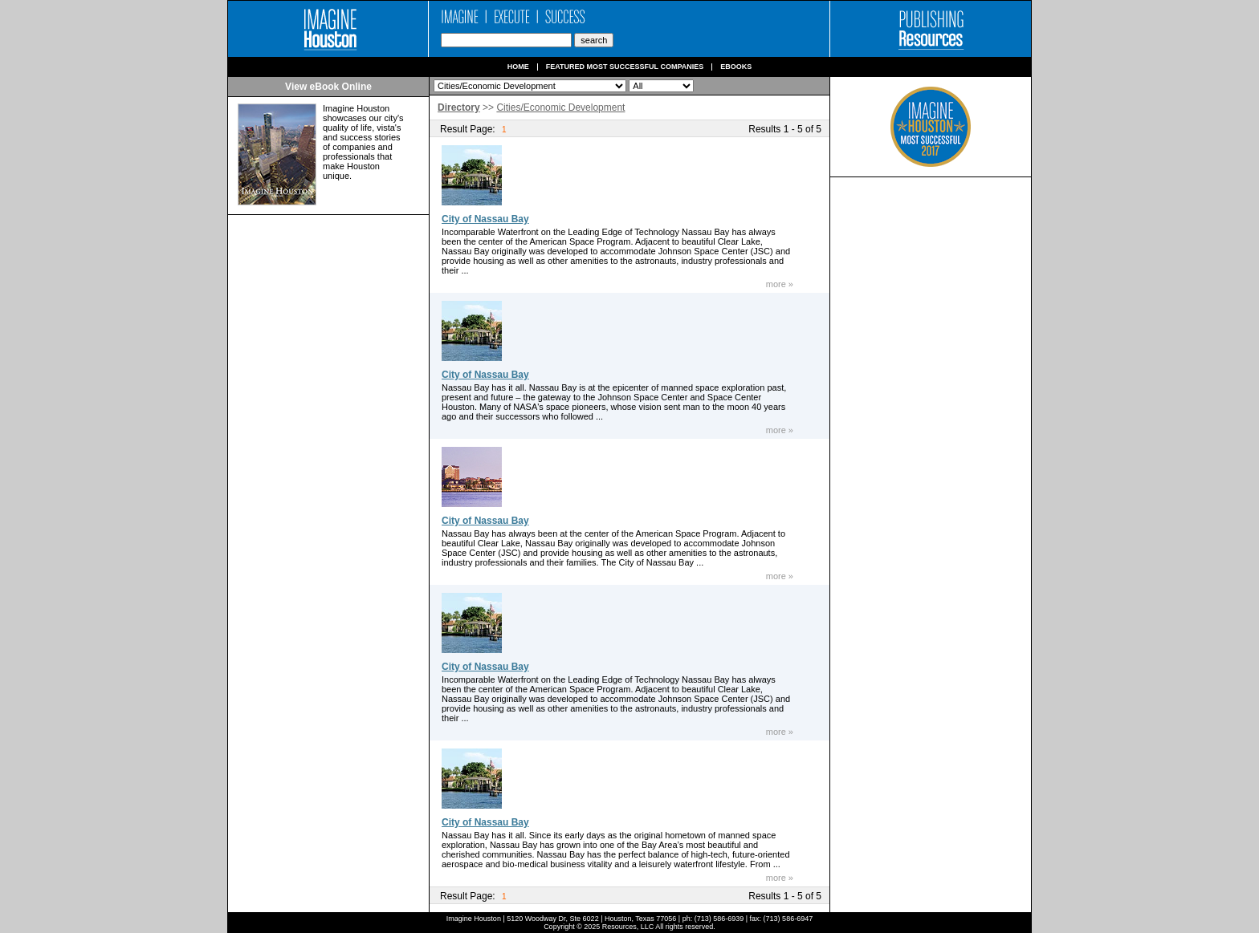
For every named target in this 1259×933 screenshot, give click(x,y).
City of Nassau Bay (485, 219)
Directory (459, 107)
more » (779, 284)
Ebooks (736, 67)
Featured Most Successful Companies (625, 67)
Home (518, 67)
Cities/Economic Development (560, 107)
